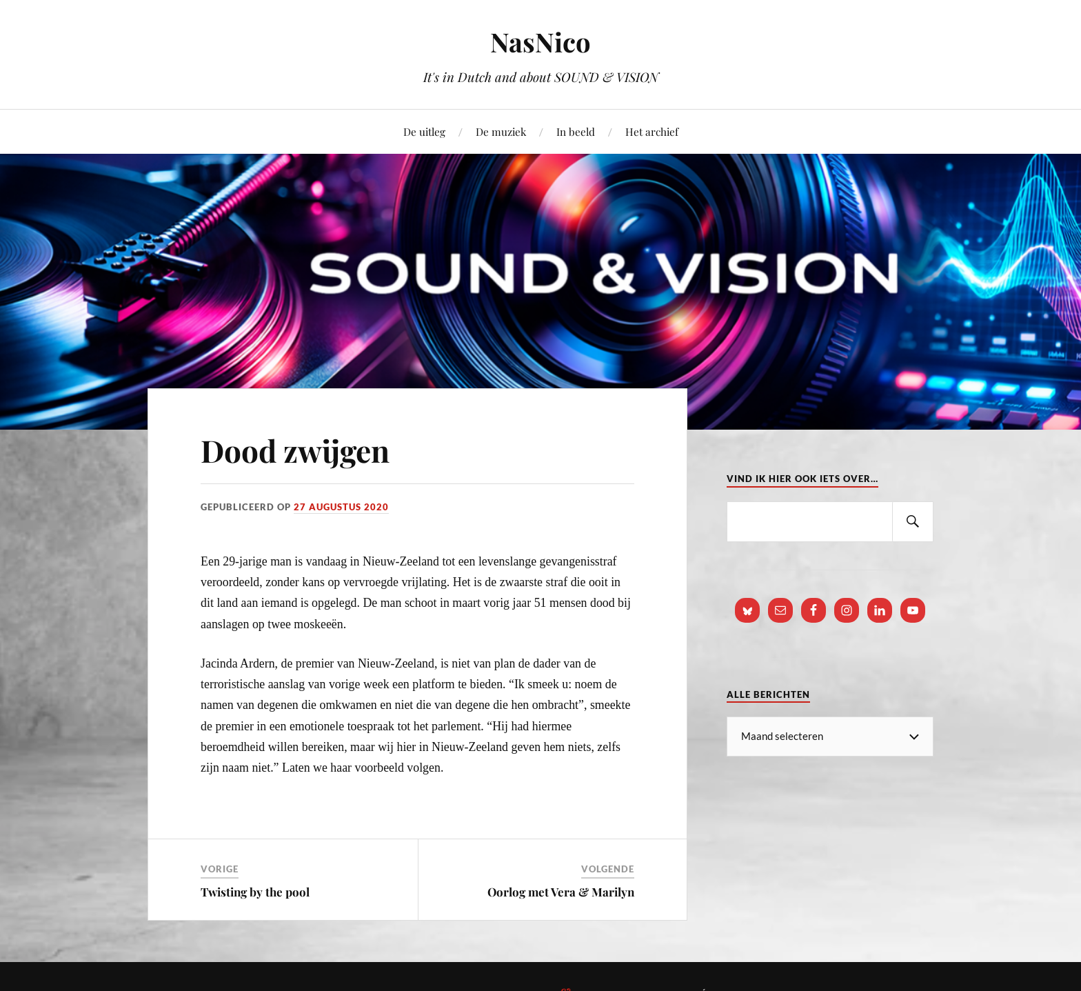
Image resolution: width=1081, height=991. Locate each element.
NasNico (540, 41)
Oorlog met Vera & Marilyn (560, 891)
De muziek (501, 131)
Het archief (651, 131)
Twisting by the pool (255, 891)
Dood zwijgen (295, 450)
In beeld (575, 131)
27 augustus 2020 (341, 506)
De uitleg (424, 131)
